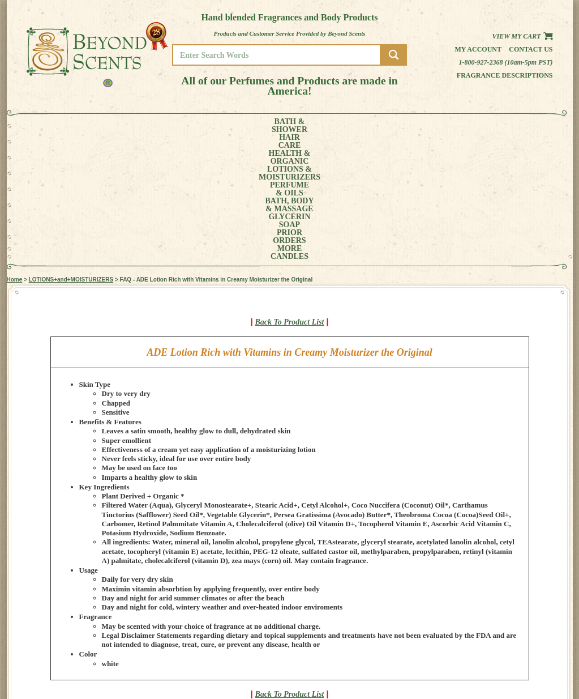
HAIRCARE (100, 126)
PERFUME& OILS (270, 126)
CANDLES (518, 126)
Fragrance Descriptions (505, 75)
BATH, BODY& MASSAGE (327, 126)
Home (15, 153)
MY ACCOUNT (519, 636)
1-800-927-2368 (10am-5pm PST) (506, 62)
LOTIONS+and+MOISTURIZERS (71, 153)
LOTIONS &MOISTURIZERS (208, 126)
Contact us (530, 49)
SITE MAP (513, 660)
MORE (474, 126)
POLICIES (513, 644)
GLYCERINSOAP (384, 126)
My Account (477, 49)
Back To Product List (289, 195)
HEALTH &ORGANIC (145, 126)
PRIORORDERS (434, 126)
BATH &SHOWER (60, 126)
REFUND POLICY (523, 652)
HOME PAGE (517, 628)
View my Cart (522, 36)
